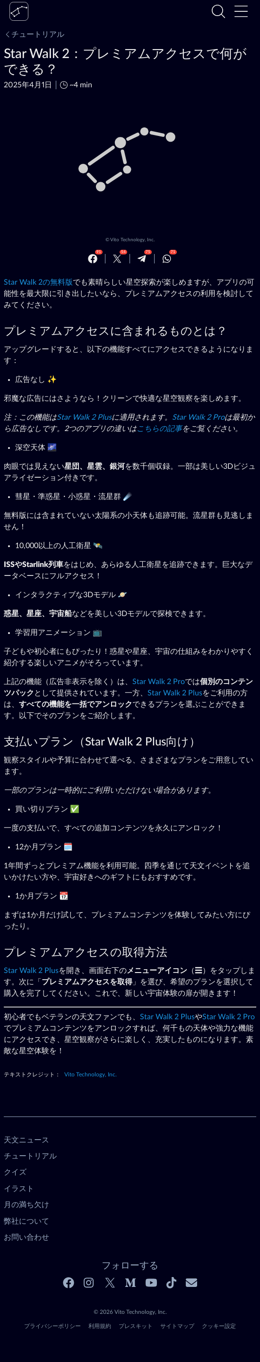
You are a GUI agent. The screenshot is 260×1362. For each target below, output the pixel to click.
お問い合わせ (26, 1237)
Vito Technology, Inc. (132, 239)
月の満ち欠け (26, 1205)
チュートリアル (34, 34)
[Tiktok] (171, 1282)
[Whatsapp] (167, 258)
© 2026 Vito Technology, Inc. (130, 1312)
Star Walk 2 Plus (84, 417)
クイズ (15, 1172)
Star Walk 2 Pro (198, 417)
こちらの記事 (159, 428)
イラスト (19, 1189)
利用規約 (99, 1326)
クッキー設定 (219, 1326)
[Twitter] (117, 258)
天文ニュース (26, 1140)
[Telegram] (142, 258)
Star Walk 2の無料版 (38, 282)
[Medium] (130, 1282)
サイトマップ (177, 1326)
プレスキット (136, 1326)
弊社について (26, 1221)
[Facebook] (92, 258)
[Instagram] (89, 1282)
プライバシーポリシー (52, 1326)
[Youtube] (151, 1282)
